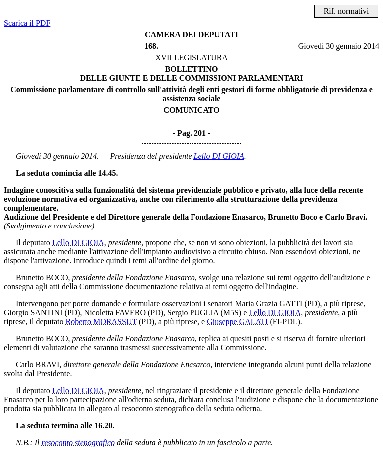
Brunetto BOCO (42, 277)
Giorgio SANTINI (33, 312)
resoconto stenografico (78, 442)
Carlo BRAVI (37, 364)
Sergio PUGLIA (192, 312)
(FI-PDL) (285, 321)
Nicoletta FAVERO (115, 312)
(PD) (312, 303)
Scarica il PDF (27, 23)
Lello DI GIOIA (219, 156)
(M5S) (230, 312)
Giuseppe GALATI (237, 321)
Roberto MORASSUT (101, 321)
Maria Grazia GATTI (268, 303)
